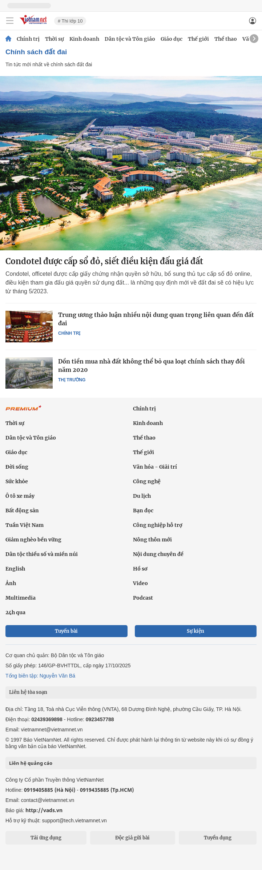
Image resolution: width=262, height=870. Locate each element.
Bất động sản (22, 510)
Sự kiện (195, 631)
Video (140, 583)
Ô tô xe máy (20, 496)
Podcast (143, 598)
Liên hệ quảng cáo (30, 763)
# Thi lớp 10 (70, 21)
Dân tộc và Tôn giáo (130, 38)
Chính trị (28, 38)
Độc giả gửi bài (132, 838)
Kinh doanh (84, 38)
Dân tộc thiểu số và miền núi (41, 554)
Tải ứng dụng (46, 838)
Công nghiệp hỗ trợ (157, 525)
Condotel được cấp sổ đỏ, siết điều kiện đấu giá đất (104, 261)
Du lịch (142, 496)
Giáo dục (171, 38)
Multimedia (20, 598)
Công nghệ (147, 481)
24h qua (15, 612)
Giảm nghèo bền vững (33, 539)
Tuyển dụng (217, 838)
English (15, 568)
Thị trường (71, 379)
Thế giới (198, 38)
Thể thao (225, 38)
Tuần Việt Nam (24, 525)
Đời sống (16, 467)
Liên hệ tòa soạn (28, 692)
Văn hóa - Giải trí (155, 467)
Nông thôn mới (152, 539)
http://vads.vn (44, 810)
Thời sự (54, 38)
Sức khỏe (16, 481)
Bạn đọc (143, 510)
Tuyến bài (66, 631)
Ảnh (10, 583)
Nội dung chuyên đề (158, 554)
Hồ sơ (140, 568)
